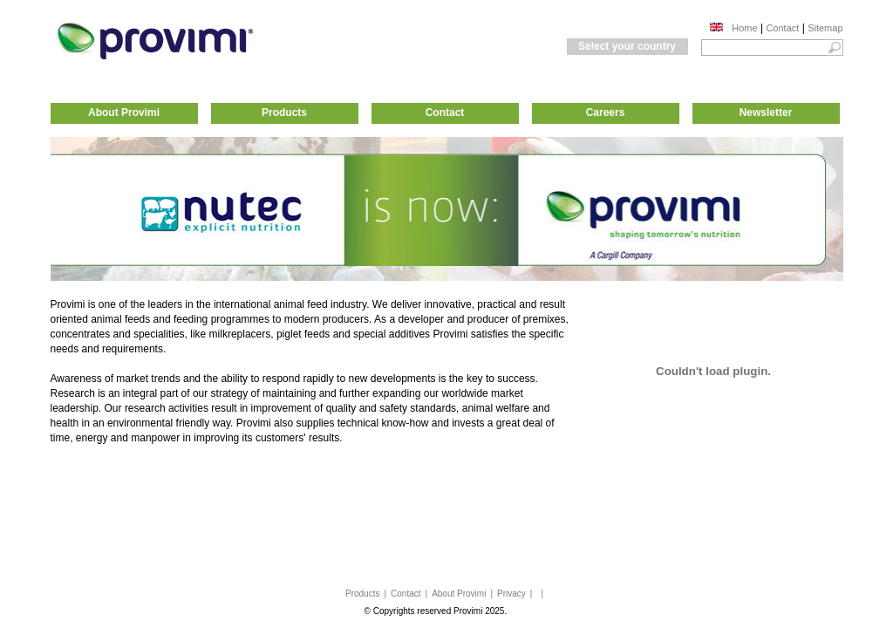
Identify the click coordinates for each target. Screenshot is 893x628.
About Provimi (124, 112)
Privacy (511, 593)
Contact (782, 28)
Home (744, 28)
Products (284, 112)
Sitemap (825, 28)
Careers (605, 112)
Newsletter (766, 112)
